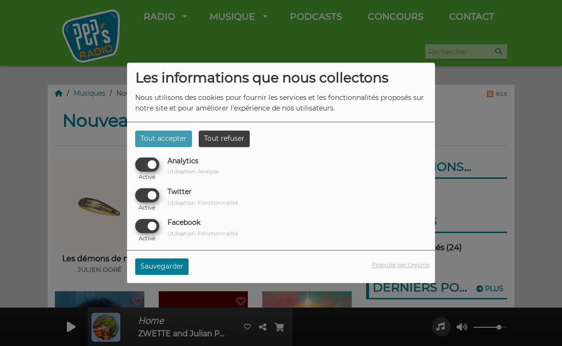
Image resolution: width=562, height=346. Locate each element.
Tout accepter (163, 138)
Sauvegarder (161, 266)
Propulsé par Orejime (401, 265)
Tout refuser (224, 138)
